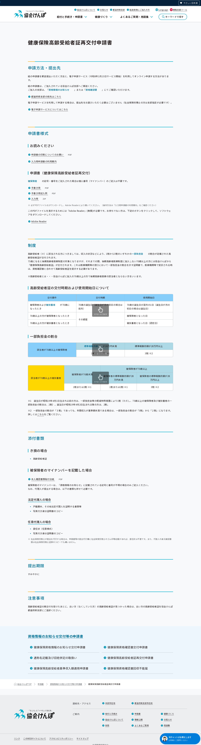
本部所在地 (110, 703)
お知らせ (104, 9)
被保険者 (32, 181)
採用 (107, 725)
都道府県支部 (119, 9)
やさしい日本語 (190, 3)
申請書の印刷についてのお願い (51, 154)
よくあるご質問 (142, 725)
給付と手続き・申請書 (70, 16)
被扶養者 (50, 304)
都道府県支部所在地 (144, 703)
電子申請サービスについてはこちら (49, 109)
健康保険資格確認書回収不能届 (127, 668)
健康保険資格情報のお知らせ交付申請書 (60, 647)
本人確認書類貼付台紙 (47, 479)
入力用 (38, 198)
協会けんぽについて (86, 9)
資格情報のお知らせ (59, 89)
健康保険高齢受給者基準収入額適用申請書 (61, 668)
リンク (17, 738)
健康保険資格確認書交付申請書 (127, 647)
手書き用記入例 (43, 193)
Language (163, 9)
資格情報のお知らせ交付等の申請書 (55, 636)
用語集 (167, 725)
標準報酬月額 (91, 346)
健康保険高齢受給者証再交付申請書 (130, 658)
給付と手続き (111, 713)
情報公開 (139, 719)
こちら (40, 414)
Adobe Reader (39, 221)
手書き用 (40, 187)
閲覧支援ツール (180, 9)
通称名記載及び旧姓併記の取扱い (55, 658)
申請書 (41, 684)
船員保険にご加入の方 (140, 9)
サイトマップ (82, 738)
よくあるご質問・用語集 (134, 16)
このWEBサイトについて (34, 738)
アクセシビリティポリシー (61, 738)
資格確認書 (91, 89)
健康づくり (101, 16)
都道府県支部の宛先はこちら (46, 96)
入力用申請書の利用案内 (44, 161)
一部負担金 (137, 253)
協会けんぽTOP (24, 684)
